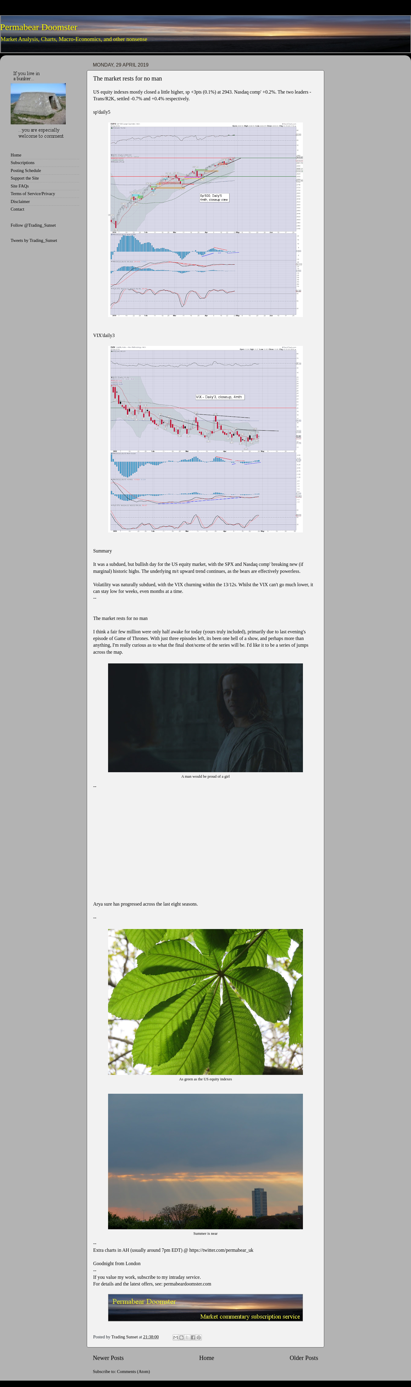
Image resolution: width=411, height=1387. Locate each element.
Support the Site (25, 178)
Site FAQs (20, 186)
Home (206, 1357)
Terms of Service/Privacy (33, 193)
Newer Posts (108, 1357)
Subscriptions (22, 162)
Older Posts (304, 1357)
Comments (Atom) (133, 1371)
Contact (17, 209)
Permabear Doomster (38, 27)
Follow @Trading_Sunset (33, 225)
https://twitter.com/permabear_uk (221, 1250)
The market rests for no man (127, 78)
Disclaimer (20, 201)
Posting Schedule (26, 170)
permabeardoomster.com (187, 1283)
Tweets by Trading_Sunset (34, 240)
